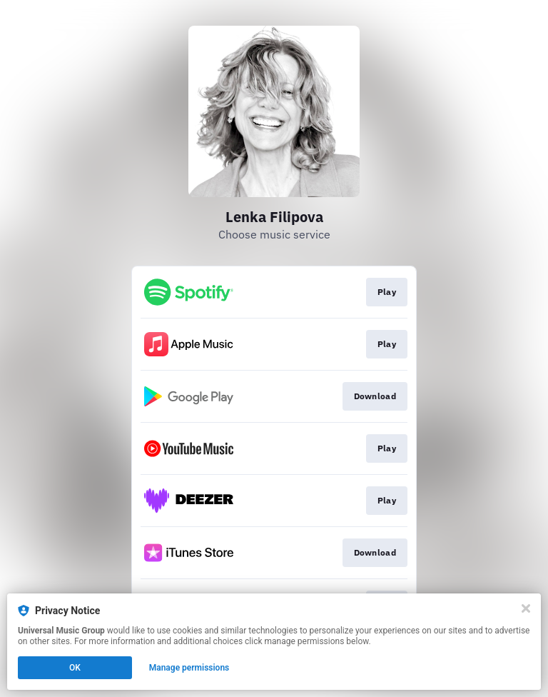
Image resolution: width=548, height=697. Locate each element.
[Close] (525, 608)
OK (75, 668)
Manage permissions (189, 668)
